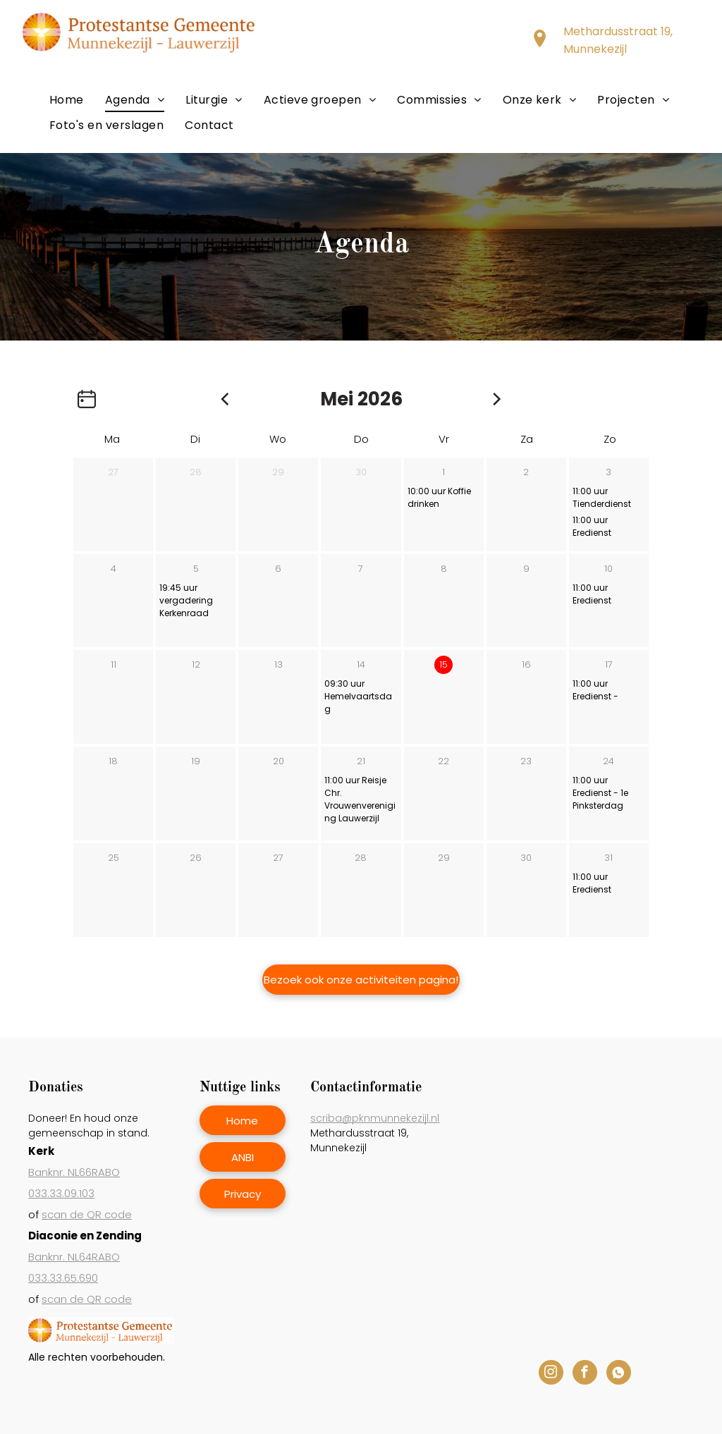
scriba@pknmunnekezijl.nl (374, 1118)
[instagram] (551, 1374)
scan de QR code (87, 1214)
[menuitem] (66, 99)
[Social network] (618, 1374)
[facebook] (585, 1374)
